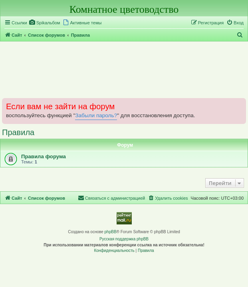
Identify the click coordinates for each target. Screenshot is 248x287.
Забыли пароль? (96, 115)
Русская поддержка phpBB (124, 239)
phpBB (111, 232)
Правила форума (43, 156)
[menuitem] (44, 23)
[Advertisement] (124, 69)
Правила (18, 132)
